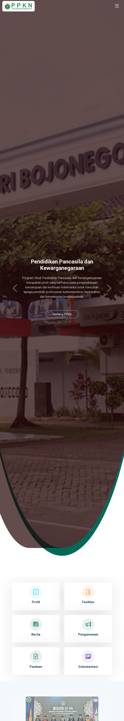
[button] (15, 288)
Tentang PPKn (62, 317)
